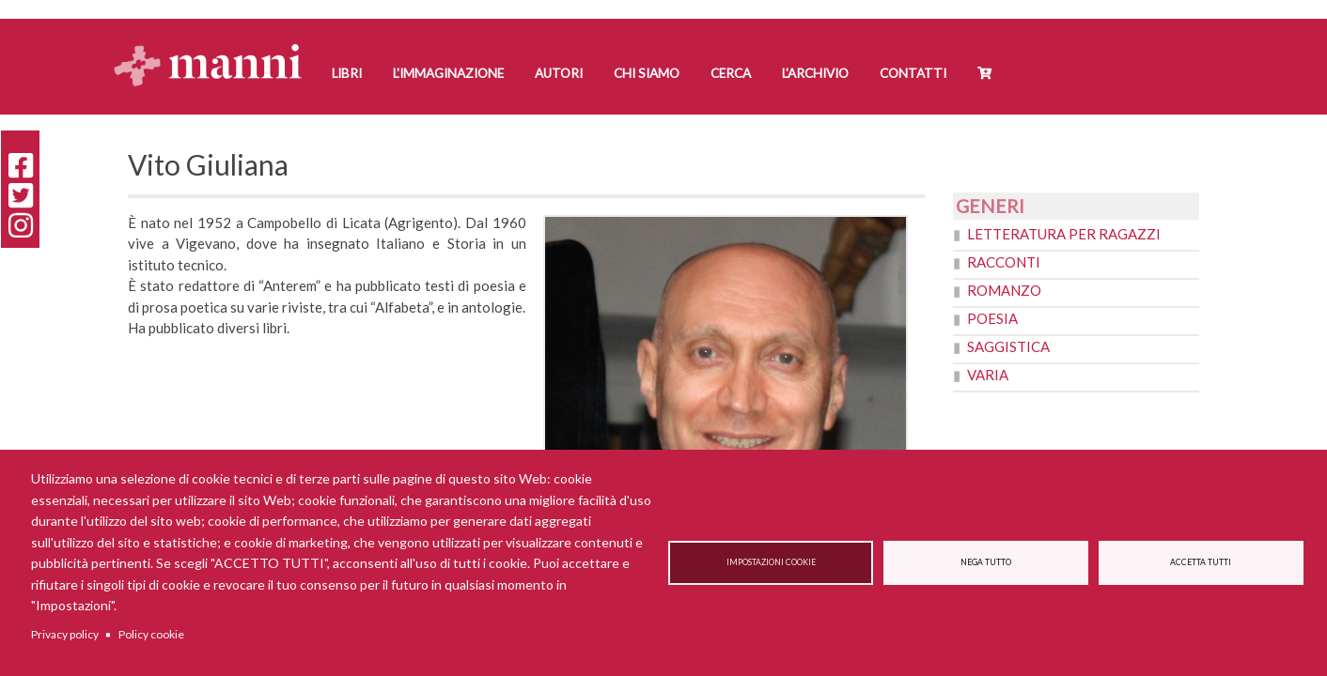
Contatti (913, 73)
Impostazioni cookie (771, 562)
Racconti (1003, 262)
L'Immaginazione (448, 73)
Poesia (992, 318)
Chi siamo (646, 73)
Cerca (730, 73)
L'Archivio (815, 73)
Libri (347, 73)
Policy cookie (151, 634)
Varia (987, 374)
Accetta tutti (1200, 562)
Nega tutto (985, 562)
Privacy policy (65, 634)
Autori (559, 73)
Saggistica (1008, 346)
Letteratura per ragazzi (1064, 233)
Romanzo (1004, 290)
